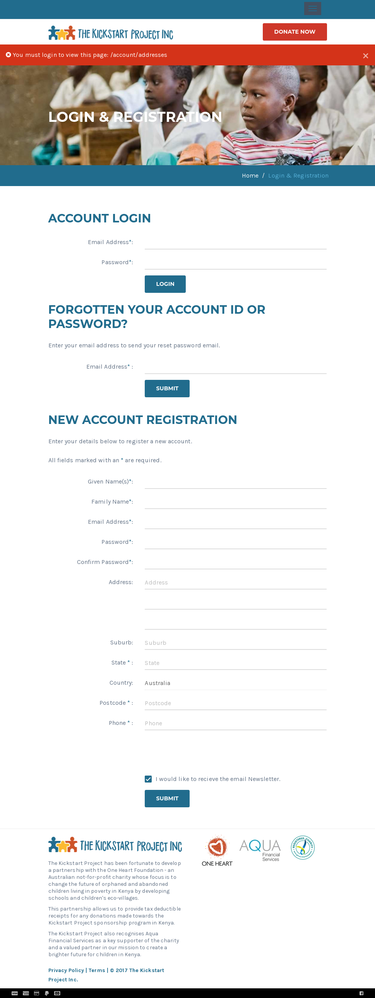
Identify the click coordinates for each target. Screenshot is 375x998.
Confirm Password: (105, 562)
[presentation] (203, 751)
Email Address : (110, 366)
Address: (121, 582)
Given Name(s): (111, 481)
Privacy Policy (66, 970)
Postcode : (116, 702)
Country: (122, 682)
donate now (294, 31)
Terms (97, 970)
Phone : (121, 722)
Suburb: (122, 642)
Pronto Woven (204, 993)
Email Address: (111, 242)
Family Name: (112, 501)
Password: (117, 262)
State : (122, 662)
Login (165, 283)
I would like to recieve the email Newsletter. (212, 779)
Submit (167, 388)
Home (250, 175)
